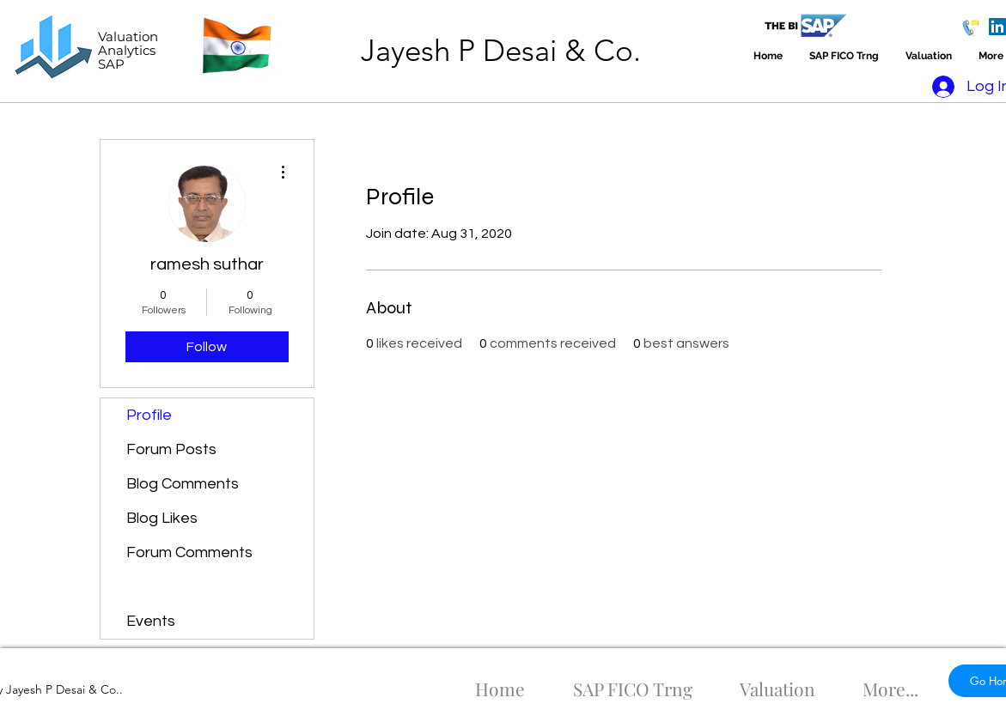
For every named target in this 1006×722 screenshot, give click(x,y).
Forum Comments (189, 552)
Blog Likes (162, 518)
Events (150, 621)
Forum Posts (171, 449)
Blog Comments (182, 484)
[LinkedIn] (997, 26)
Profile (149, 415)
